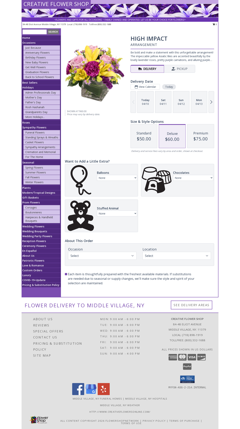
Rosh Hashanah (34, 107)
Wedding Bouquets (34, 231)
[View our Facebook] (78, 394)
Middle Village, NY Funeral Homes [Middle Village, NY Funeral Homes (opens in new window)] (97, 398)
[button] (187, 379)
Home (26, 38)
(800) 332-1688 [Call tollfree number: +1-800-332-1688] (104, 24)
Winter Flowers (34, 182)
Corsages (31, 207)
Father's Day (33, 102)
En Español (29, 251)
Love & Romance (33, 265)
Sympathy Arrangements (40, 147)
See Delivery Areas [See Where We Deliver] (191, 305)
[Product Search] (34, 31)
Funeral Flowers (35, 132)
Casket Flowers (34, 142)
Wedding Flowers (33, 226)
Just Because (33, 48)
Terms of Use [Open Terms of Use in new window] (131, 423)
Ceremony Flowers (34, 246)
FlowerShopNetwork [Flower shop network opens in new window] (122, 420)
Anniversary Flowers (37, 52)
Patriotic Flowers (33, 260)
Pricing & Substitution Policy (40, 285)
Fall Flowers (32, 177)
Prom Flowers (31, 202)
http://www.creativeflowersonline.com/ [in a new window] (119, 411)
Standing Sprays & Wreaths (41, 137)
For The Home (34, 157)
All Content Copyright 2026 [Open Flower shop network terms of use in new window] (82, 420)
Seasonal (28, 162)
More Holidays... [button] (35, 117)
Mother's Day (33, 97)
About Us (28, 255)
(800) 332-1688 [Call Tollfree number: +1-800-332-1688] (195, 340)
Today (169, 86)
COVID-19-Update (33, 280)
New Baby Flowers (36, 62)
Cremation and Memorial (40, 152)
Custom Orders (32, 270)
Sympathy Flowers (34, 127)
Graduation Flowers (37, 72)
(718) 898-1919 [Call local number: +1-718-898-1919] (81, 24)
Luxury (26, 275)
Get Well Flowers (35, 67)
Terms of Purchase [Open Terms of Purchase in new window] (184, 420)
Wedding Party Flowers (37, 236)
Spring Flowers (34, 167)
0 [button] (214, 24)
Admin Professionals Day (40, 92)
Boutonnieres (33, 212)
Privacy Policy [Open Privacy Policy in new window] (154, 420)
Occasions (28, 42)
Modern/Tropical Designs (38, 192)
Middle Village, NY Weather (120, 405)
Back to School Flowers (39, 77)
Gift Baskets (30, 197)
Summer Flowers (35, 172)
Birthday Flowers (35, 57)
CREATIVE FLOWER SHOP (56, 4)
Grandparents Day (36, 112)
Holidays (28, 87)
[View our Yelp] (104, 394)
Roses (26, 122)
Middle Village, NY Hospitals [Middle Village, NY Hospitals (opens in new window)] (146, 398)
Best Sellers (29, 82)
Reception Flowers (34, 241)
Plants (26, 188)
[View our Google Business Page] (91, 394)
